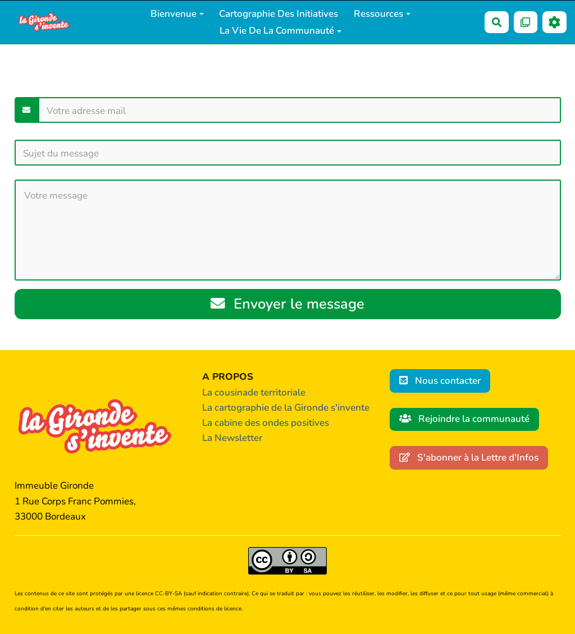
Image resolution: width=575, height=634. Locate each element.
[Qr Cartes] (526, 22)
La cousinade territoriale (253, 392)
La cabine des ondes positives (265, 422)
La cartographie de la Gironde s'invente (285, 407)
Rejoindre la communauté (464, 418)
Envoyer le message (288, 304)
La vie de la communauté (280, 30)
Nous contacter (440, 380)
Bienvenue (177, 13)
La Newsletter (232, 437)
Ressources (382, 13)
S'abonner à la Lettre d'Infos (469, 457)
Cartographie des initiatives (278, 13)
